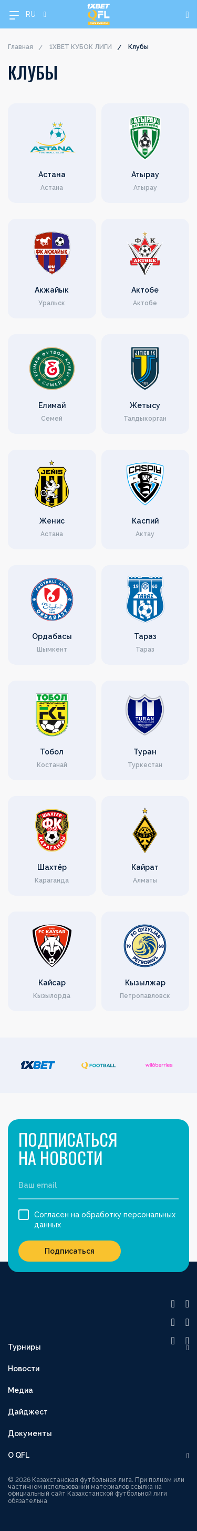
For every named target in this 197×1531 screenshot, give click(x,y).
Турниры (24, 1347)
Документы (30, 1433)
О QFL (18, 1455)
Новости (23, 1368)
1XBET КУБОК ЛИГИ (80, 47)
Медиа (20, 1390)
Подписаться (70, 1251)
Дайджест (28, 1412)
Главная (20, 47)
